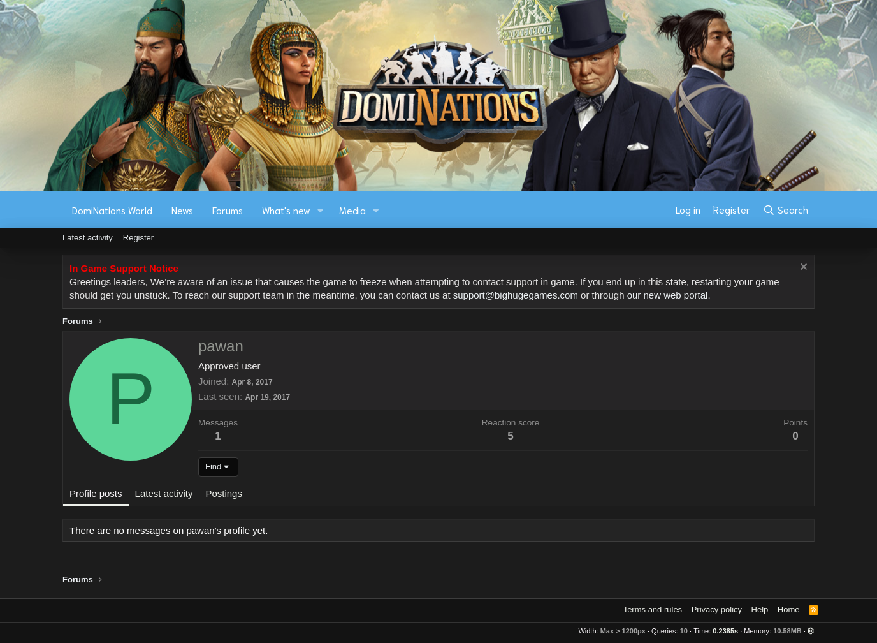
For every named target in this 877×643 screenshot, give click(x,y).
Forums (227, 209)
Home (789, 609)
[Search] (786, 209)
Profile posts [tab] (95, 493)
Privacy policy (717, 609)
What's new (286, 209)
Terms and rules (652, 609)
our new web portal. (669, 295)
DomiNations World (112, 209)
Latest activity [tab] (164, 493)
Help (760, 609)
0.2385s (725, 631)
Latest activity (87, 237)
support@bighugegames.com (515, 295)
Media (352, 209)
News (182, 209)
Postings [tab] (223, 493)
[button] (321, 210)
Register (138, 237)
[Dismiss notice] (802, 268)
